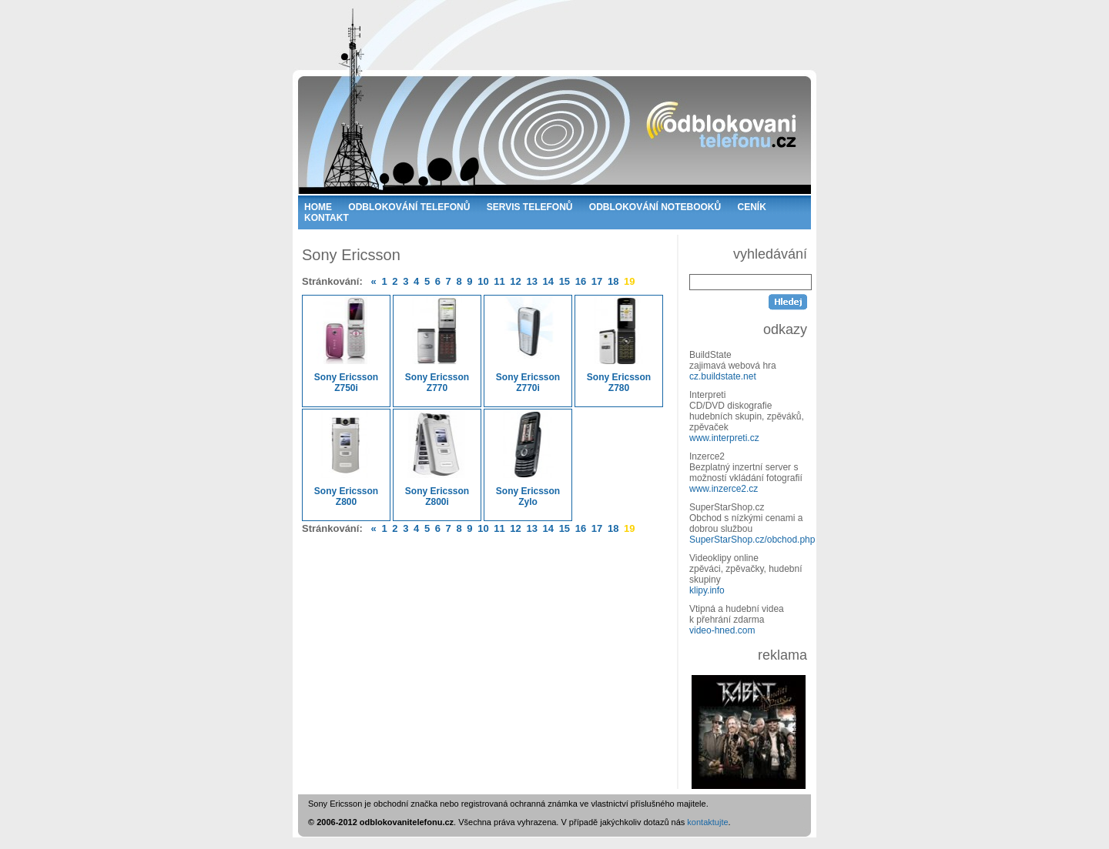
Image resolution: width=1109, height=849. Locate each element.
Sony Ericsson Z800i (437, 459)
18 (613, 281)
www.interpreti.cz (724, 438)
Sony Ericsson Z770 (437, 345)
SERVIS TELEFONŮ (530, 207)
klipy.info (707, 590)
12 (515, 281)
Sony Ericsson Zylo (528, 459)
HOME (318, 207)
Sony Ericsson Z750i (346, 345)
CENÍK (752, 207)
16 (580, 281)
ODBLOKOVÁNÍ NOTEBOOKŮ (655, 207)
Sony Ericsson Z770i (528, 345)
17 (596, 281)
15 (564, 281)
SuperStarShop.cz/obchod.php (752, 539)
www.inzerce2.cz (723, 488)
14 (548, 281)
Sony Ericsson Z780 (619, 345)
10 (482, 281)
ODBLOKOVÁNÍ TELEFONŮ (409, 207)
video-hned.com (722, 630)
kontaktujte (707, 822)
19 (629, 281)
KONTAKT (326, 217)
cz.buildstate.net (722, 376)
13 (531, 281)
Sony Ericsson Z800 (346, 459)
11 (499, 281)
